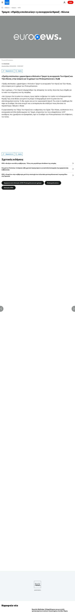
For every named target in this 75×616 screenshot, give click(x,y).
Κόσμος (14, 7)
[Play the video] (37, 37)
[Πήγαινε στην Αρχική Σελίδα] (7, 2)
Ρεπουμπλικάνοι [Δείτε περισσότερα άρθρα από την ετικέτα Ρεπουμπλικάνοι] (53, 183)
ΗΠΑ (19, 7)
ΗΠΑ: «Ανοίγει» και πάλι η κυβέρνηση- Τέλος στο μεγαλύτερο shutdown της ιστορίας (29, 163)
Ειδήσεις (7, 7)
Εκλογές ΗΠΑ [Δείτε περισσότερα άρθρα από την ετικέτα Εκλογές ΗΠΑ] (8, 187)
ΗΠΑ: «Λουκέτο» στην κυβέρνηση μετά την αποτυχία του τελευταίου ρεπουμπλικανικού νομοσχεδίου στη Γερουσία (34, 175)
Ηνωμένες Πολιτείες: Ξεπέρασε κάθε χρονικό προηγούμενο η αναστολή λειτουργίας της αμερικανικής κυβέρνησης (35, 169)
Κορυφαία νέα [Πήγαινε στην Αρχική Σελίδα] (10, 605)
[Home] (2, 7)
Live (70, 2)
